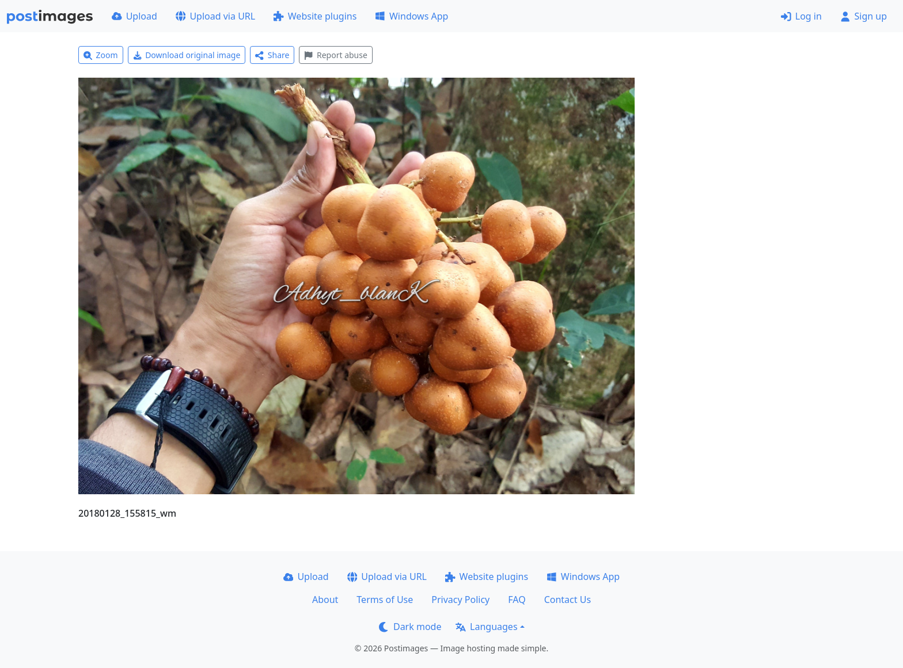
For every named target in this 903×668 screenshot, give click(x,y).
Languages (486, 626)
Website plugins (315, 16)
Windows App (411, 16)
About (325, 599)
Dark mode (410, 626)
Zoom (101, 54)
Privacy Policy (460, 599)
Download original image (187, 54)
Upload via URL (215, 16)
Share (272, 54)
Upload (134, 16)
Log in (801, 16)
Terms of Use (384, 599)
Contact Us (567, 599)
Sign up (863, 16)
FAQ (516, 599)
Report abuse (335, 54)
